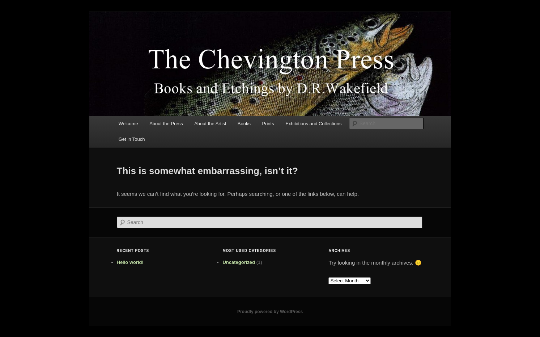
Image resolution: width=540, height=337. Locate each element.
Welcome (128, 123)
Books (244, 123)
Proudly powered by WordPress (270, 311)
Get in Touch (132, 139)
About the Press (166, 123)
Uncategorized (238, 262)
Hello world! (130, 262)
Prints (268, 123)
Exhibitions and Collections (313, 123)
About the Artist (210, 123)
